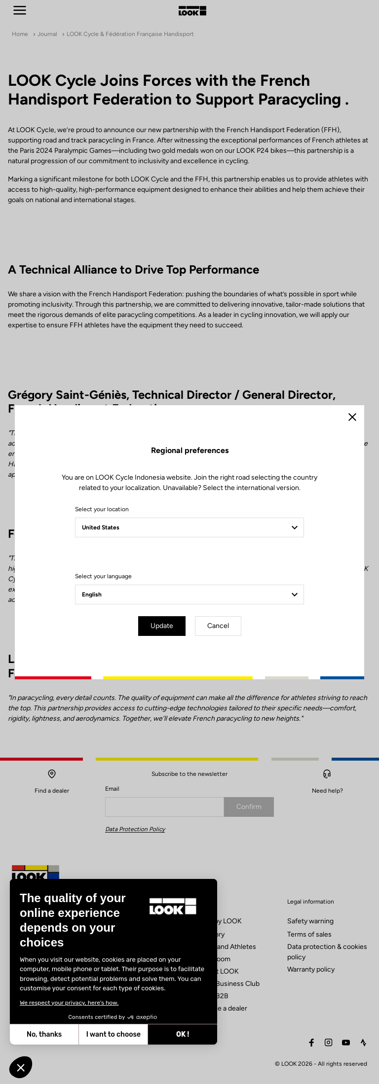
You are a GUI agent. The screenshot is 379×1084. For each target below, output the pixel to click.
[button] (21, 1067)
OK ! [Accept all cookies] (182, 1034)
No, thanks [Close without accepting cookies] (44, 1034)
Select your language (103, 576)
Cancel (218, 626)
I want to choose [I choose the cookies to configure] (113, 1034)
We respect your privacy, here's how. (69, 1002)
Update (162, 626)
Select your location (102, 509)
